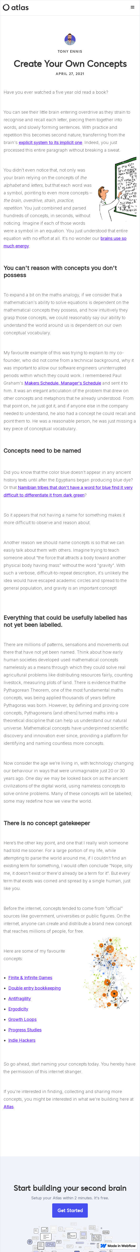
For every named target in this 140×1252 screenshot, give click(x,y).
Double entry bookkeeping (34, 988)
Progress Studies (25, 1029)
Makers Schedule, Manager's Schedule (62, 383)
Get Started (70, 1210)
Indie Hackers (21, 1040)
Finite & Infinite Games (30, 977)
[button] (133, 7)
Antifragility (19, 998)
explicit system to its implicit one (50, 142)
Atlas (9, 1106)
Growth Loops (22, 1019)
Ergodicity (18, 1008)
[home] (14, 7)
